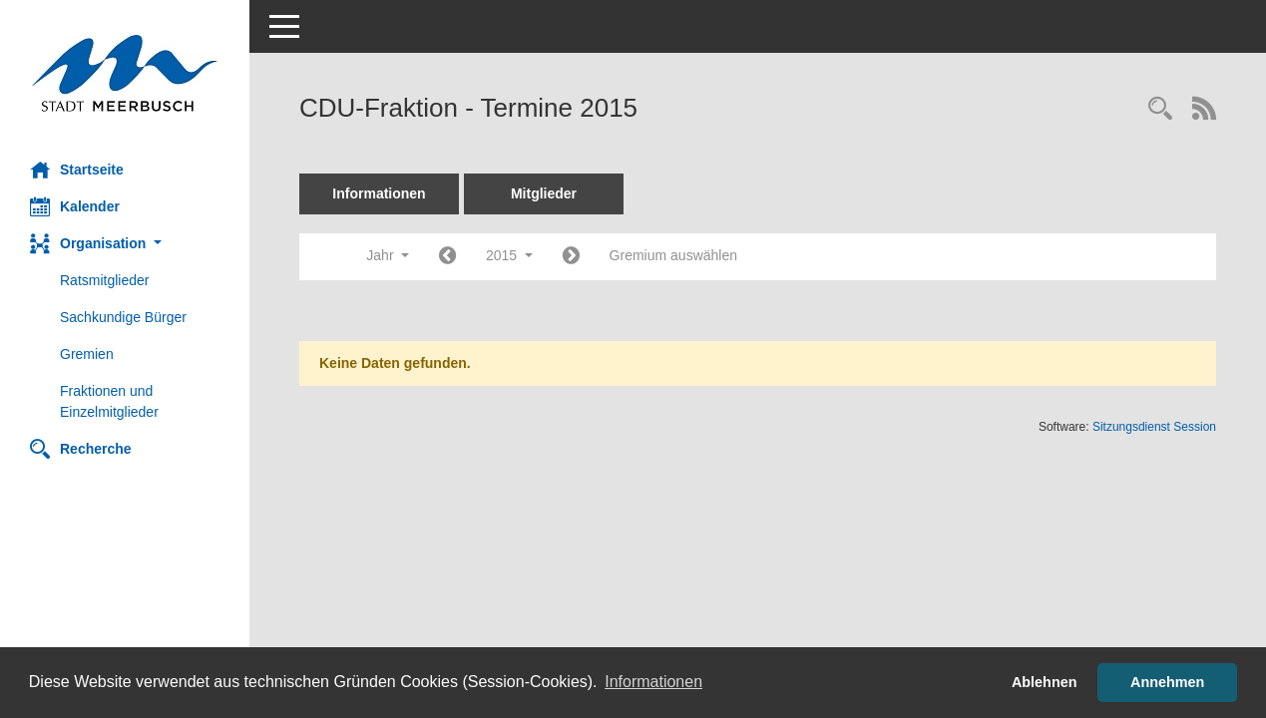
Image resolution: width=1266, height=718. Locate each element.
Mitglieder (544, 193)
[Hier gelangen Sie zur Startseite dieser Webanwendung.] (124, 73)
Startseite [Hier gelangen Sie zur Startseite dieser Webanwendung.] (77, 170)
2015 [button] (509, 255)
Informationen (378, 193)
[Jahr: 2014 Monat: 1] (447, 256)
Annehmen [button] (1167, 682)
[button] (124, 243)
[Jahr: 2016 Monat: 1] (571, 256)
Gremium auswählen (673, 255)
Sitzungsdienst (1154, 427)
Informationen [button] (653, 681)
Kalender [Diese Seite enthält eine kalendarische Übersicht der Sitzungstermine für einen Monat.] (75, 206)
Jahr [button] (387, 255)
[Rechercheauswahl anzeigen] (1160, 110)
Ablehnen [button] (1044, 682)
